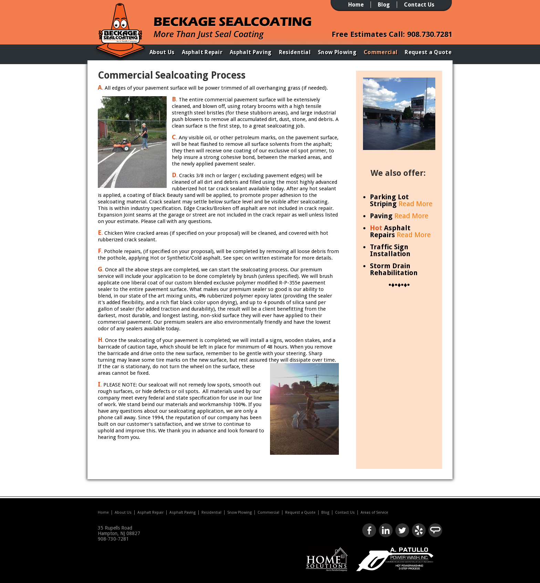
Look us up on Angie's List (435, 530)
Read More (415, 204)
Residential (295, 52)
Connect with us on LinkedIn (386, 530)
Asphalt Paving (250, 52)
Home (356, 4)
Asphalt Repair (202, 52)
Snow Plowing (337, 52)
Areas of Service (374, 512)
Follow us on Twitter (402, 530)
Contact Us (419, 4)
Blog (384, 4)
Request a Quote (428, 52)
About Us (162, 52)
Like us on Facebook (369, 530)
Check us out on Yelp (419, 530)
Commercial (380, 52)
